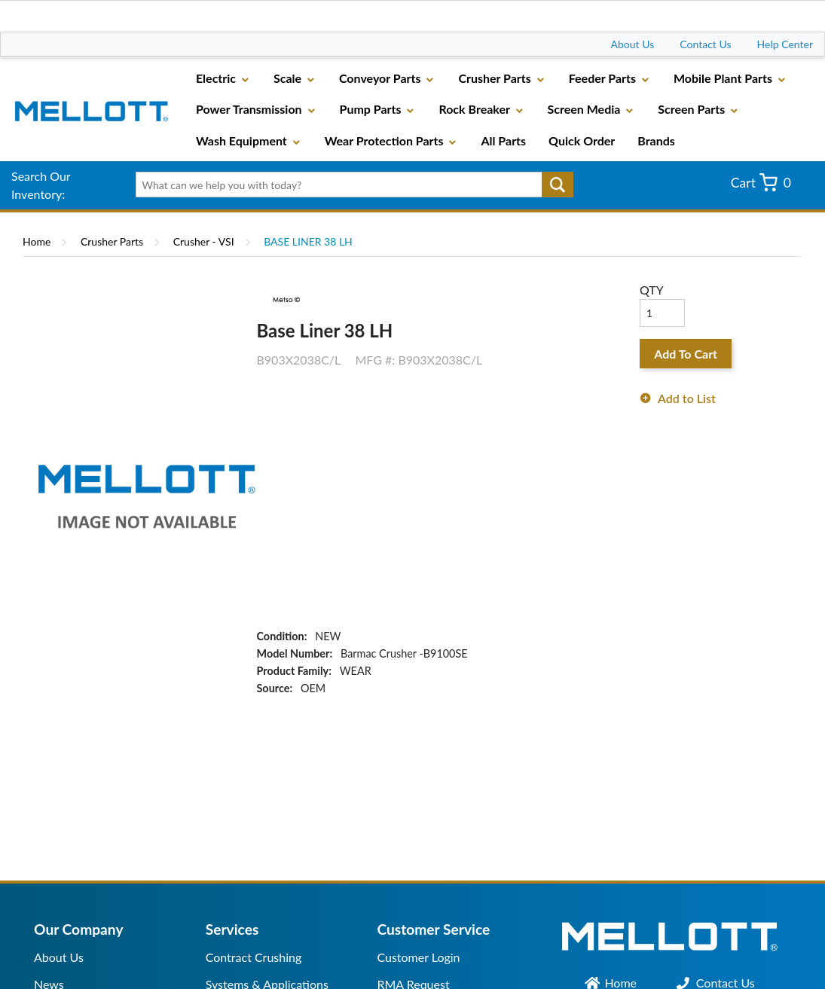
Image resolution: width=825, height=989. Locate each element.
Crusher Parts (112, 241)
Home (36, 241)
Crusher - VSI (203, 241)
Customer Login (418, 957)
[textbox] (350, 184)
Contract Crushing (254, 957)
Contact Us (705, 44)
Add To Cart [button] (685, 353)
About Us (633, 44)
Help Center (785, 44)
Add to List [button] (687, 398)
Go (557, 184)
